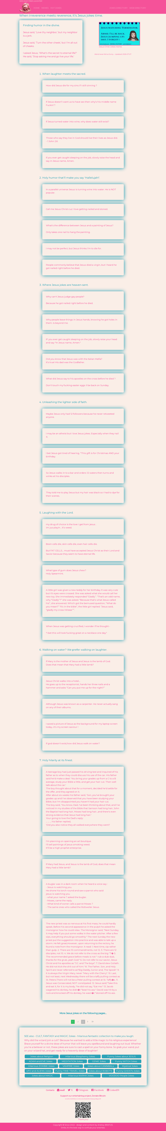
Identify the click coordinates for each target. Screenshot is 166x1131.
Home (37, 8)
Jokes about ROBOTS (100, 1070)
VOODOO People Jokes (121, 1075)
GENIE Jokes (99, 1061)
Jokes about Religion (41, 1056)
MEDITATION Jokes (72, 1061)
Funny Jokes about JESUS (121, 1056)
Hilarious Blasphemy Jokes (80, 1056)
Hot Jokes (55, 8)
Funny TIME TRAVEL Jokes (70, 1070)
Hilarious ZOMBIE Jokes (41, 1066)
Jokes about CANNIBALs (101, 1066)
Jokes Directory (118, 8)
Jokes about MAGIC (42, 1075)
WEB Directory (137, 8)
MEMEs (45, 8)
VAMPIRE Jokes (71, 1066)
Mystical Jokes (130, 1066)
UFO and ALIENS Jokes (38, 1070)
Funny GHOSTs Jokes (128, 1070)
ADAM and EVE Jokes (40, 1061)
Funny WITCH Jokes (126, 1061)
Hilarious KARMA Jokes (81, 1075)
